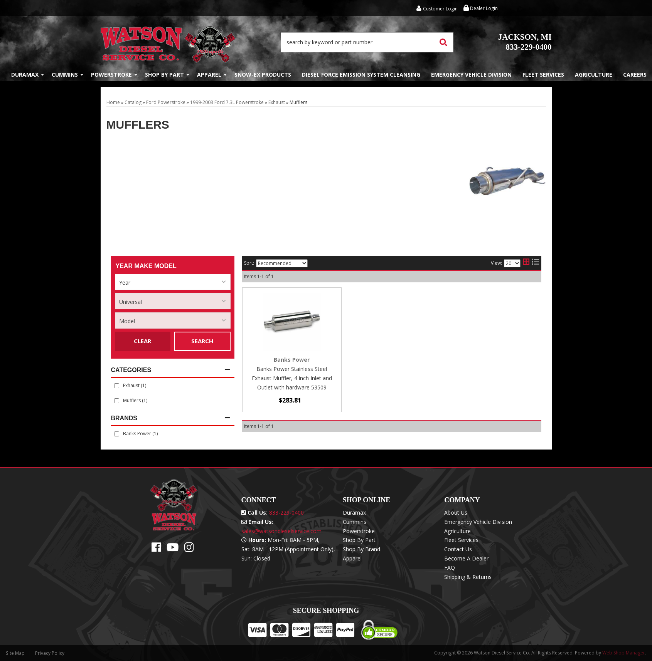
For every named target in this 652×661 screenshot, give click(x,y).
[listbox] (173, 282)
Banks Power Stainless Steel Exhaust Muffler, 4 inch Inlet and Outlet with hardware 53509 (292, 378)
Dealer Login (480, 8)
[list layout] (535, 263)
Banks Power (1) (140, 433)
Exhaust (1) (134, 385)
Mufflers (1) (135, 400)
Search (202, 341)
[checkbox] (116, 433)
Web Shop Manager (623, 652)
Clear (142, 341)
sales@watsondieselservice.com (281, 531)
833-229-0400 (525, 42)
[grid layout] (526, 263)
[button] (367, 42)
